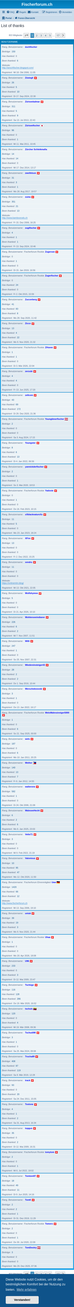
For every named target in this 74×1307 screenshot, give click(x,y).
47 (18, 872)
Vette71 (29, 834)
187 (13, 743)
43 (13, 400)
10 (18, 91)
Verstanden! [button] (22, 1299)
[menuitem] (10, 12)
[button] (26, 35)
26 (13, 82)
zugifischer (31, 228)
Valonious (30, 858)
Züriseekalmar (32, 101)
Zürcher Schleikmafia (36, 149)
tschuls (29, 1009)
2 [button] (36, 35)
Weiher (28, 763)
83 (17, 309)
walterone (30, 786)
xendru (28, 562)
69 (17, 404)
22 (18, 337)
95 (17, 868)
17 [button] (57, 35)
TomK (28, 1200)
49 (17, 1185)
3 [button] (41, 35)
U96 (27, 961)
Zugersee (50, 252)
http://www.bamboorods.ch (15, 218)
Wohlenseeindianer (35, 617)
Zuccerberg (31, 299)
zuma (28, 197)
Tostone (29, 1104)
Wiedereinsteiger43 (35, 665)
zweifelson (30, 173)
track (27, 1080)
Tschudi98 (30, 1032)
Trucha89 (30, 1056)
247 (13, 646)
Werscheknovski (33, 689)
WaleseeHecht (32, 810)
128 (17, 994)
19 (17, 922)
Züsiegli (29, 78)
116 (13, 989)
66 (17, 891)
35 (13, 1133)
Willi (27, 641)
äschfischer (31, 47)
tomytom (49, 1152)
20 (18, 1094)
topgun (28, 1128)
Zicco (28, 323)
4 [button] (45, 35)
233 (13, 966)
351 (13, 201)
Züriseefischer (32, 125)
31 (13, 178)
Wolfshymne (31, 593)
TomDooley (31, 1247)
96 (13, 130)
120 (13, 1013)
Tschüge (29, 985)
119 (19, 1070)
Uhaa (48, 937)
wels (27, 739)
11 (13, 519)
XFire (28, 538)
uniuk (28, 913)
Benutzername (9, 42)
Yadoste (49, 490)
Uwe (54, 882)
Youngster (30, 443)
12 (18, 896)
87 (17, 1066)
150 (13, 51)
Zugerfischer (51, 275)
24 (17, 285)
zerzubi (29, 371)
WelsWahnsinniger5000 (57, 712)
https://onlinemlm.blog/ (13, 583)
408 (13, 1061)
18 (13, 1181)
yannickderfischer (34, 466)
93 (13, 1085)
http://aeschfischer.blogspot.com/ (18, 67)
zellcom (29, 395)
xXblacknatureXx (34, 514)
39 (13, 918)
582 (13, 791)
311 (13, 106)
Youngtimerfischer (54, 419)
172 (19, 409)
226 (13, 622)
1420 (14, 887)
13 (18, 211)
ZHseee (49, 347)
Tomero (49, 1223)
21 (17, 206)
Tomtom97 (30, 1176)
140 (13, 767)
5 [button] (50, 35)
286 (19, 999)
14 (13, 154)
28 (13, 670)
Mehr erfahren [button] (27, 1289)
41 (13, 304)
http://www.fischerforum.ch (14, 903)
